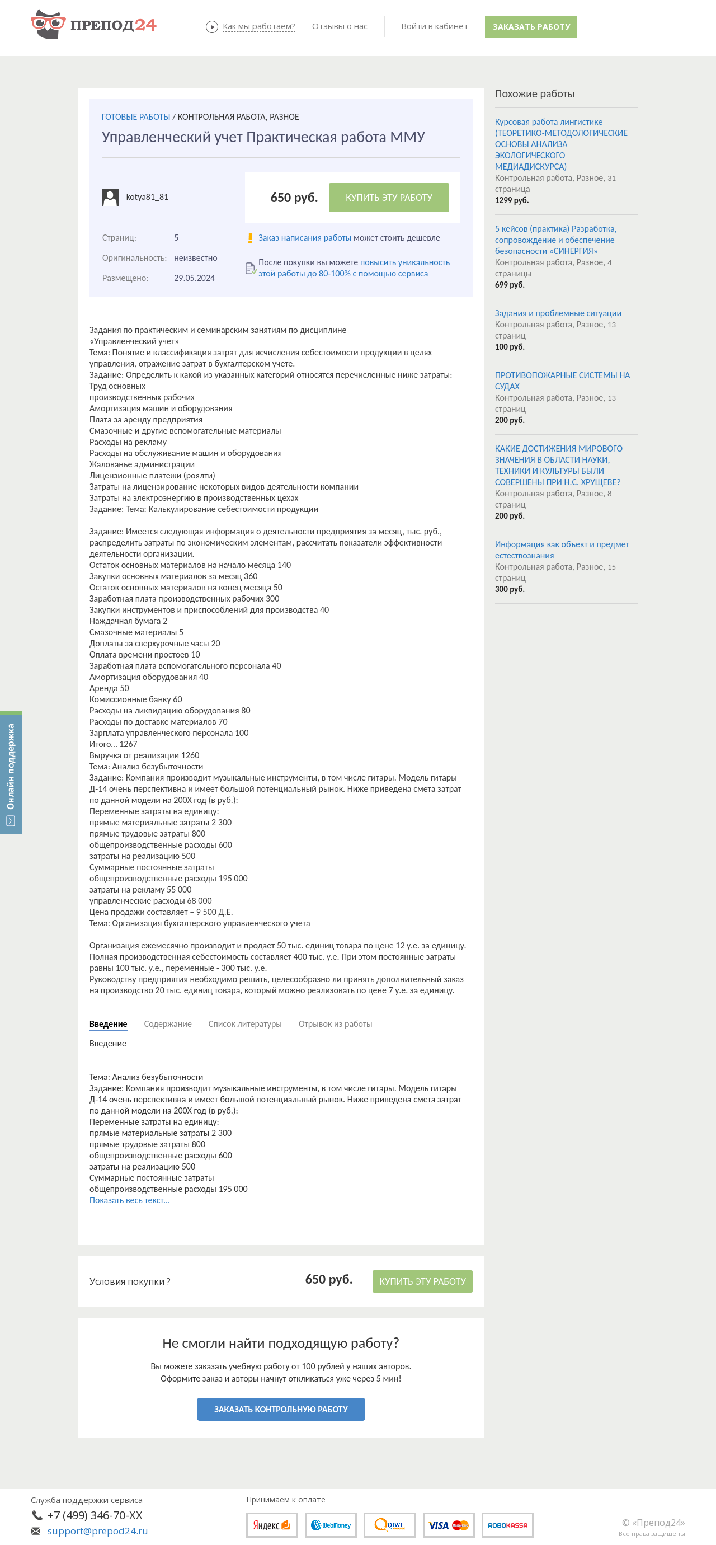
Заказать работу (531, 26)
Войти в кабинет (434, 25)
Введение (109, 1023)
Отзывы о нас (340, 25)
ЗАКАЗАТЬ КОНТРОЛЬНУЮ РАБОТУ (280, 1409)
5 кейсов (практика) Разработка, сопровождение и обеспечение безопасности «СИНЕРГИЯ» (556, 239)
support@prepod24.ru (98, 1530)
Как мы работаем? (259, 25)
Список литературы (245, 1023)
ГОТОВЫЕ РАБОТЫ (136, 116)
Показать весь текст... (130, 1200)
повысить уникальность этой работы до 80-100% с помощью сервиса (354, 268)
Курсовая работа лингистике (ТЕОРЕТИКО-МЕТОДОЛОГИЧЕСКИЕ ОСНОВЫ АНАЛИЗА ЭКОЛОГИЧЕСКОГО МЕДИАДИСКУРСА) (561, 144)
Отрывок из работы (336, 1023)
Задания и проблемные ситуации (558, 313)
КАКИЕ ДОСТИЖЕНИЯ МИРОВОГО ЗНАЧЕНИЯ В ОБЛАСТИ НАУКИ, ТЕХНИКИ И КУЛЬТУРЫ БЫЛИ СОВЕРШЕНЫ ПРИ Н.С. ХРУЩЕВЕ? (559, 465)
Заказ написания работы (304, 237)
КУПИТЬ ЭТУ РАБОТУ (389, 197)
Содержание (168, 1023)
